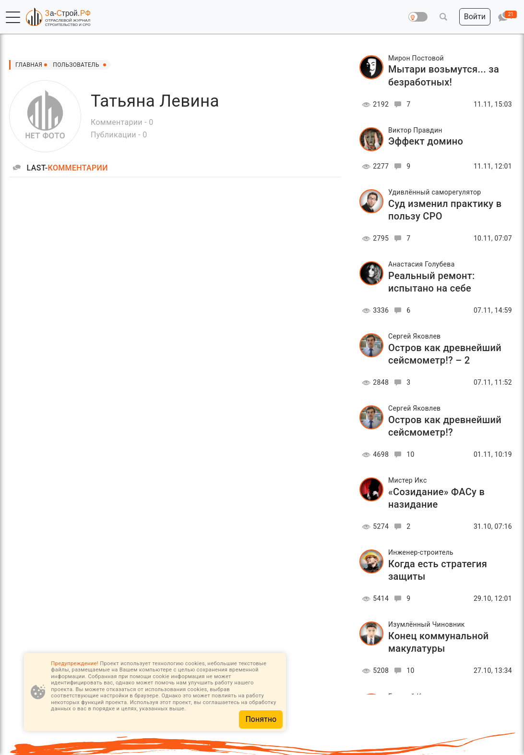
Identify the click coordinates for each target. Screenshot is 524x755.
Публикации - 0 (119, 134)
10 (403, 454)
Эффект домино (425, 141)
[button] (13, 17)
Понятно (260, 719)
